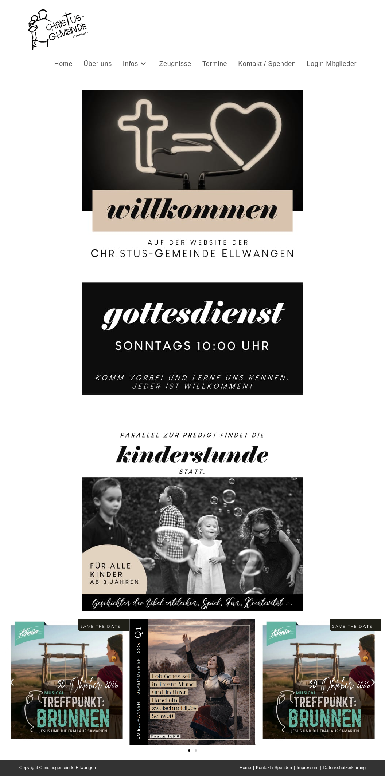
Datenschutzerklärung (344, 767)
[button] (11, 681)
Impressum (307, 767)
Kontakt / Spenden (274, 767)
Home (245, 767)
